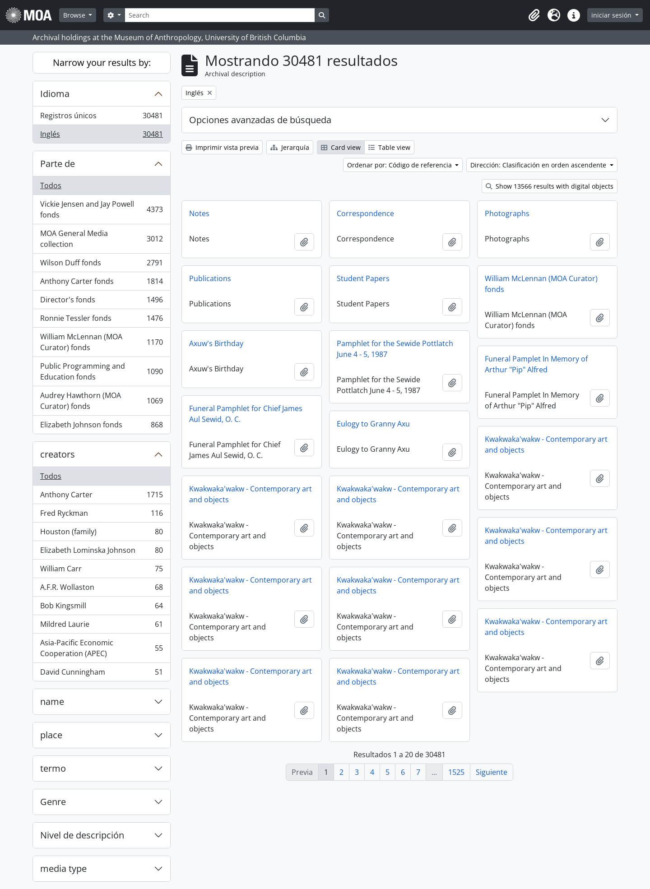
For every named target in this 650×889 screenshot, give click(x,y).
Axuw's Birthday (216, 343)
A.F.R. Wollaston (101, 589)
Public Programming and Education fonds (101, 371)
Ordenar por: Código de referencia (400, 165)
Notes (199, 213)
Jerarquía (289, 147)
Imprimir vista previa (222, 147)
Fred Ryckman (101, 515)
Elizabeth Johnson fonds (101, 426)
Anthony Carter (101, 496)
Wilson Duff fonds (101, 264)
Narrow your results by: (102, 62)
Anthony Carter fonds (101, 283)
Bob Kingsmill (101, 607)
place (51, 735)
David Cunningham (101, 674)
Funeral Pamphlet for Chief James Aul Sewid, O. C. (245, 413)
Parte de (57, 163)
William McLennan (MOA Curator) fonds (101, 342)
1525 (456, 772)
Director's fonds (101, 301)
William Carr (101, 570)
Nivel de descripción (82, 835)
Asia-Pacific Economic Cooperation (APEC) (101, 648)
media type (63, 868)
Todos (50, 185)
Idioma (55, 94)
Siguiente (491, 772)
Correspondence (365, 213)
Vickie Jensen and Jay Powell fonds (101, 209)
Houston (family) (101, 533)
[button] (534, 15)
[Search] (220, 15)
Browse (75, 15)
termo (53, 768)
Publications (210, 278)
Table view (389, 147)
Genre (53, 802)
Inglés (101, 136)
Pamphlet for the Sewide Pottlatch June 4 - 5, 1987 (395, 348)
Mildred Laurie (101, 626)
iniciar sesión (612, 15)
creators (57, 454)
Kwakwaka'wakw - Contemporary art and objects (546, 444)
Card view (341, 147)
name (52, 701)
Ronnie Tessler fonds (101, 320)
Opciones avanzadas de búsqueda (260, 120)
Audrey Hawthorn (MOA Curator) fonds (101, 400)
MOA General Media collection (101, 238)
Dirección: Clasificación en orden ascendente (539, 165)
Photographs (507, 213)
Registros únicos (101, 117)
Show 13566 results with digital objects (549, 186)
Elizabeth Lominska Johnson (101, 552)
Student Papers (363, 278)
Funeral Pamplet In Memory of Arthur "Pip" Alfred (536, 364)
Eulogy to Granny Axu (373, 424)
